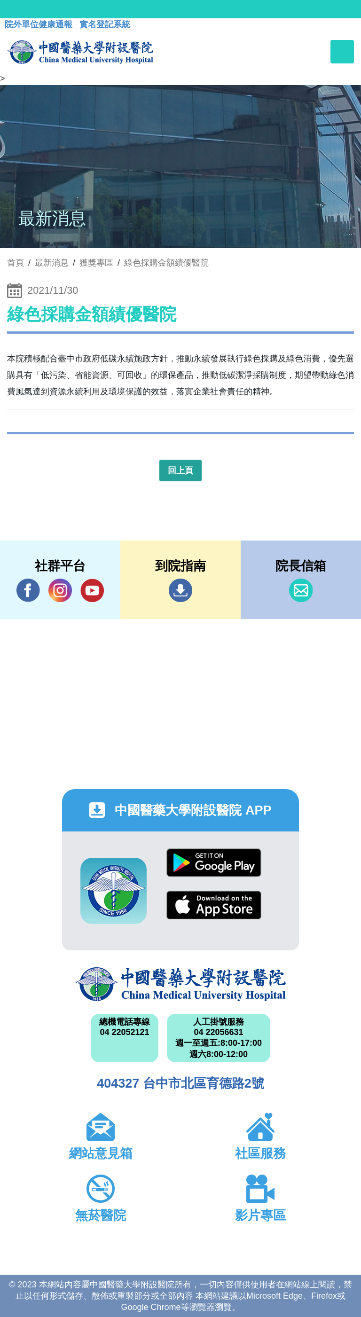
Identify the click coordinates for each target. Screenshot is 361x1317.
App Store (213, 905)
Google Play (213, 862)
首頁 (15, 262)
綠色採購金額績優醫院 (166, 262)
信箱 (301, 590)
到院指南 (180, 590)
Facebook (28, 590)
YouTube (92, 590)
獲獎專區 (96, 262)
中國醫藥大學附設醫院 (180, 984)
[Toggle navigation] (342, 51)
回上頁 (180, 470)
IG (60, 590)
